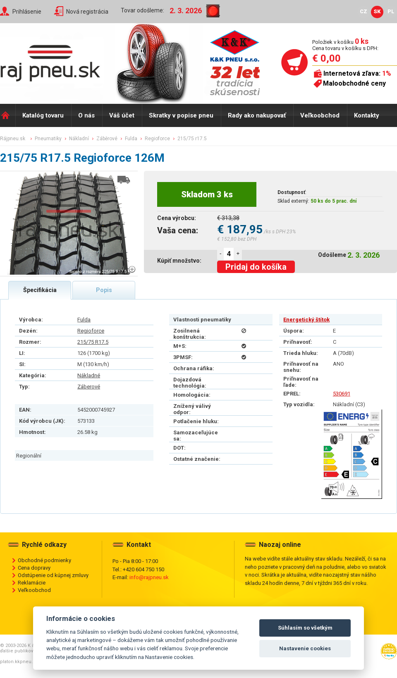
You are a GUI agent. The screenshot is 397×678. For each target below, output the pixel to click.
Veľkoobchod (320, 115)
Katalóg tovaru (43, 115)
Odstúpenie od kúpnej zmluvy (53, 575)
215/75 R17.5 (92, 342)
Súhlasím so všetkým (305, 628)
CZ (363, 11)
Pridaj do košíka (256, 267)
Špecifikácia (40, 290)
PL (391, 11)
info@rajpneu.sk (149, 577)
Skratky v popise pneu (181, 115)
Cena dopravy (34, 568)
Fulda (84, 319)
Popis (104, 290)
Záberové (88, 386)
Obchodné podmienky (44, 560)
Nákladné (88, 375)
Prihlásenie (26, 11)
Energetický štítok (306, 319)
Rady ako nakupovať (257, 115)
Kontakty (366, 115)
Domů (7, 115)
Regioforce (90, 331)
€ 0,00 (326, 58)
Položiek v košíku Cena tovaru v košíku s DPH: (345, 44)
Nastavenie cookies (305, 648)
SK (377, 11)
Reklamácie (31, 583)
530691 (341, 394)
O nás (86, 115)
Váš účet (121, 115)
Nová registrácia (87, 11)
